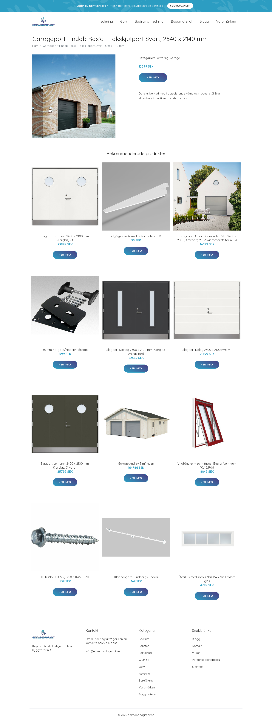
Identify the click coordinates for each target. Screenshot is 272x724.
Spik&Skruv (146, 683)
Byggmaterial (181, 23)
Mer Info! (153, 80)
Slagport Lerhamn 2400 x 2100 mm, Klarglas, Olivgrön (65, 468)
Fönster (144, 648)
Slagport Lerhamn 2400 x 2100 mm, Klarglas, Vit (65, 241)
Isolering (106, 23)
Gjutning (144, 662)
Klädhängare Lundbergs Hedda (136, 580)
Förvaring (162, 60)
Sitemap (197, 669)
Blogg (204, 23)
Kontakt (197, 648)
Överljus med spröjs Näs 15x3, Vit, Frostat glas (207, 582)
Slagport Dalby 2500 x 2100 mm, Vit (207, 352)
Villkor (196, 655)
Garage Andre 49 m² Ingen (136, 466)
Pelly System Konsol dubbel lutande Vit (136, 239)
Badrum (144, 641)
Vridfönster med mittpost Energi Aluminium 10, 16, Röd (207, 468)
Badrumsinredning (149, 23)
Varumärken (226, 23)
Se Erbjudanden (180, 5)
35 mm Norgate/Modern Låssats (65, 352)
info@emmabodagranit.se (103, 654)
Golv (123, 23)
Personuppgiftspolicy (206, 662)
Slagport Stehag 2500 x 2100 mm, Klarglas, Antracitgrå (136, 354)
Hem (35, 48)
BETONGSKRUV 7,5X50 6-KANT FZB (65, 580)
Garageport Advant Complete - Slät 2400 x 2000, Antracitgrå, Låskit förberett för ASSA (207, 241)
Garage (175, 60)
